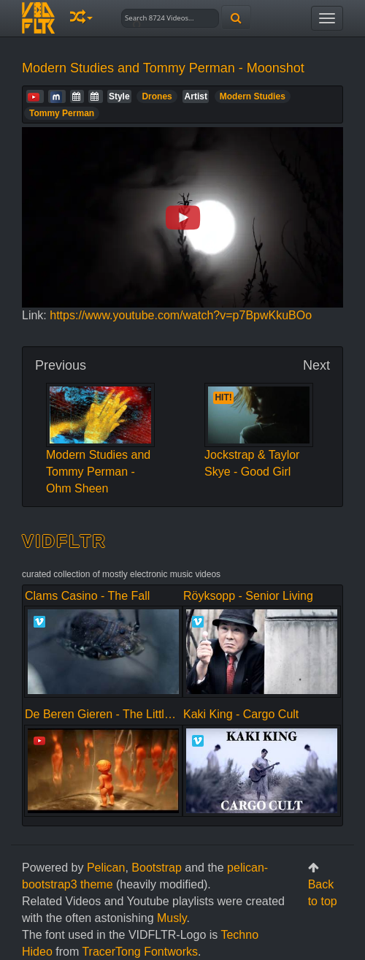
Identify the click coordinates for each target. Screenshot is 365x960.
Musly (172, 918)
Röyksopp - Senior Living (248, 596)
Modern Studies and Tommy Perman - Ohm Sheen (100, 451)
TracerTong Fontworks (140, 951)
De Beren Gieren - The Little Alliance (119, 714)
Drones (157, 96)
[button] (81, 18)
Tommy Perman (61, 113)
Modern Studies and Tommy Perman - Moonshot (163, 68)
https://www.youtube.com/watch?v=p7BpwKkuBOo (181, 315)
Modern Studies (252, 96)
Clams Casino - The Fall (87, 596)
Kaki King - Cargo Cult (241, 714)
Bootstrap (156, 867)
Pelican (106, 867)
